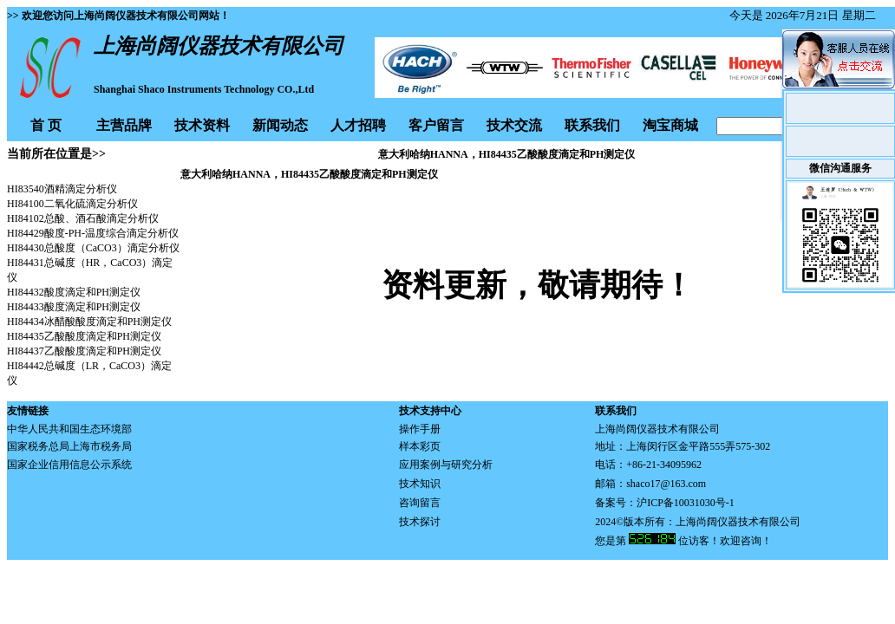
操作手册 (420, 429)
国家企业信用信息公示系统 (69, 464)
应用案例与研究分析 (446, 464)
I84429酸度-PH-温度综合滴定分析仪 (97, 233)
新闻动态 (280, 125)
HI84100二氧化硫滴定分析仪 (72, 204)
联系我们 (592, 125)
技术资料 (202, 125)
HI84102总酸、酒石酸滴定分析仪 (83, 218)
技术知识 (420, 484)
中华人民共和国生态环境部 (69, 429)
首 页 (46, 125)
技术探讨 (420, 522)
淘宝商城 (670, 125)
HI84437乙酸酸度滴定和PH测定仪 (84, 351)
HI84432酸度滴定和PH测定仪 (73, 292)
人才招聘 (358, 125)
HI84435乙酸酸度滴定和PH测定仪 (84, 336)
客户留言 (436, 125)
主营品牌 (124, 125)
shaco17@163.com (666, 484)
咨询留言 (420, 503)
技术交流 (514, 125)
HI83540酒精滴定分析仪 (62, 189)
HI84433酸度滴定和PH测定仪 (73, 307)
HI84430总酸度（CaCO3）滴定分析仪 (93, 248)
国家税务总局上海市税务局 (69, 446)
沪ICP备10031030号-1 (686, 503)
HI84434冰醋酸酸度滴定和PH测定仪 (89, 321)
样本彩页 (420, 446)
